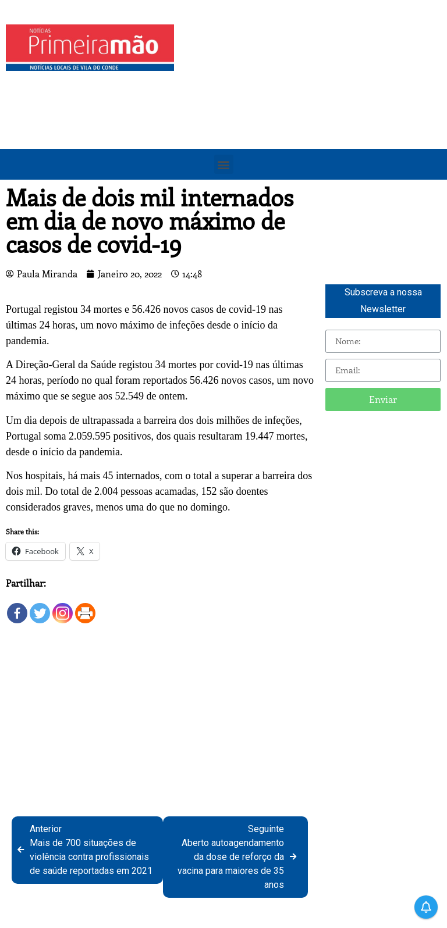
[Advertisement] (313, 105)
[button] (223, 164)
